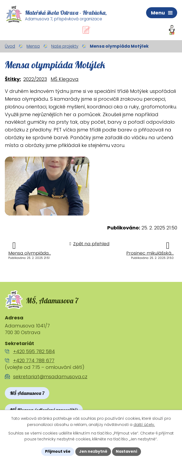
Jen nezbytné (93, 451)
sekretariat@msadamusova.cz (50, 376)
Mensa (33, 46)
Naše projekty (64, 46)
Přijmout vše (57, 451)
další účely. (144, 424)
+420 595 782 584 (34, 351)
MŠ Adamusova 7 (27, 393)
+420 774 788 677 (33, 360)
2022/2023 (35, 79)
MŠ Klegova (65, 79)
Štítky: (13, 79)
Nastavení (126, 451)
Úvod (10, 46)
